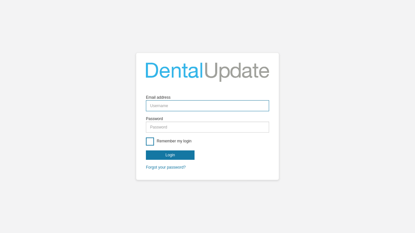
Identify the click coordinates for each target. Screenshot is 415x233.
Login (170, 155)
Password (154, 118)
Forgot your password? (166, 167)
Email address (158, 97)
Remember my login (174, 141)
